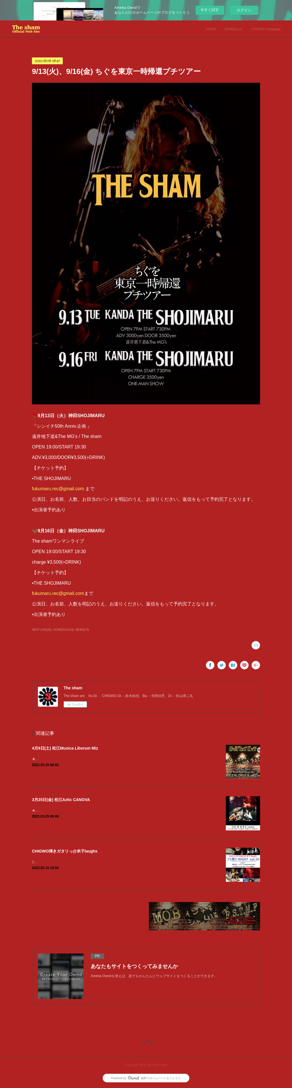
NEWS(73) (82, 629)
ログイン (244, 10)
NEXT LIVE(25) (42, 629)
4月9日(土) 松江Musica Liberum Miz (65, 748)
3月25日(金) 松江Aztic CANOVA (61, 799)
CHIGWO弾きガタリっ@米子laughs (65, 851)
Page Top (146, 1042)
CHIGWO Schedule (266, 29)
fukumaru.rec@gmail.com (58, 488)
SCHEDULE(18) (63, 629)
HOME (211, 29)
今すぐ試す (209, 10)
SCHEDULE (233, 29)
